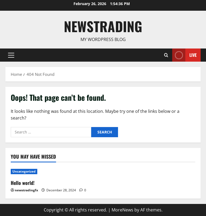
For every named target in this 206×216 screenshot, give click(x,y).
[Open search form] (166, 55)
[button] (11, 55)
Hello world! (23, 182)
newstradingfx (26, 190)
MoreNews (122, 210)
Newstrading (103, 26)
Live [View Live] (184, 55)
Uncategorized (24, 171)
